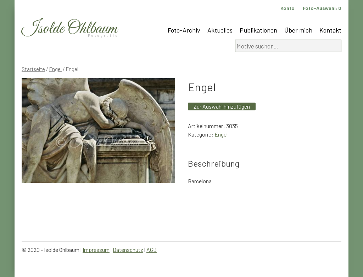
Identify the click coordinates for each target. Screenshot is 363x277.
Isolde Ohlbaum (69, 29)
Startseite (33, 69)
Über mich (298, 30)
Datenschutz (128, 249)
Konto (287, 8)
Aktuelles (220, 30)
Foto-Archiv (184, 30)
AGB (151, 249)
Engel (55, 69)
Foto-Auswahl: (322, 8)
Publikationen (258, 30)
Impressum (96, 249)
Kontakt (330, 30)
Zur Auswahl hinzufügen (222, 106)
